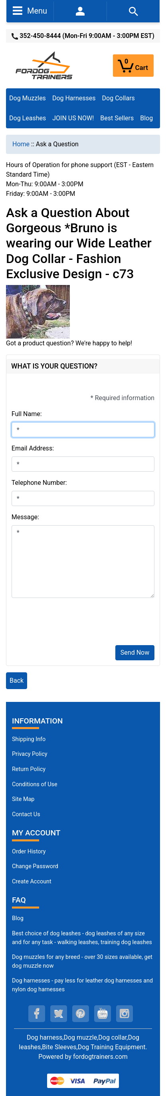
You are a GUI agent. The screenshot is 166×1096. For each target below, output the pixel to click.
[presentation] (72, 623)
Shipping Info (28, 739)
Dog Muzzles (27, 98)
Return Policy (28, 769)
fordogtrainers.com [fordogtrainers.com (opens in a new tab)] (100, 1056)
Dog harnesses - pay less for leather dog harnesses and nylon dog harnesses (82, 985)
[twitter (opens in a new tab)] (59, 1014)
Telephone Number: (39, 482)
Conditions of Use (34, 784)
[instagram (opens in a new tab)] (124, 1014)
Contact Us (26, 814)
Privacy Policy (29, 754)
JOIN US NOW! (73, 118)
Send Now (135, 652)
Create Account (31, 881)
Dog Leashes (27, 118)
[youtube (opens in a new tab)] (103, 1014)
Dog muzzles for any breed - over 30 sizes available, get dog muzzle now (82, 961)
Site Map (23, 799)
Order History (29, 851)
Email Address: (33, 448)
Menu (30, 10)
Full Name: (27, 414)
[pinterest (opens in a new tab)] (81, 1014)
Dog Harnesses (74, 98)
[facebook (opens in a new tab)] (37, 1014)
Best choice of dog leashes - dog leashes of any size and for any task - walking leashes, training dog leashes (82, 938)
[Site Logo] (44, 65)
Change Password (35, 866)
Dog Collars (118, 98)
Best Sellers (117, 118)
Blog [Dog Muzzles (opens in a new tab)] (18, 918)
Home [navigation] (21, 144)
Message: (25, 517)
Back (17, 680)
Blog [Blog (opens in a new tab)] (146, 118)
